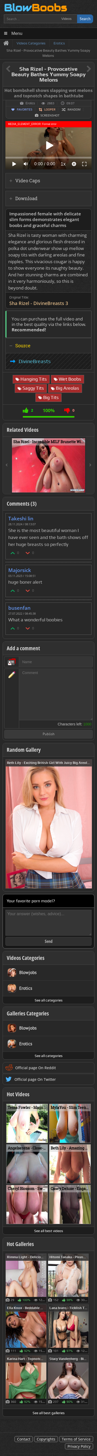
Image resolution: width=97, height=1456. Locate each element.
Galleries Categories (28, 1013)
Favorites (24, 109)
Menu (17, 33)
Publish (49, 734)
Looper (49, 109)
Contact (23, 1439)
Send (49, 941)
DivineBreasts (35, 361)
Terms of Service (76, 1439)
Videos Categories (25, 957)
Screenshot (49, 115)
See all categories (49, 1000)
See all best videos (48, 1231)
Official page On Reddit (35, 1067)
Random (74, 109)
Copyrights (46, 1439)
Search (85, 19)
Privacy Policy (79, 1446)
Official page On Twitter (35, 1079)
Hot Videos (18, 1094)
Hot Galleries (20, 1244)
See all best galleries (49, 1413)
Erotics (30, 103)
